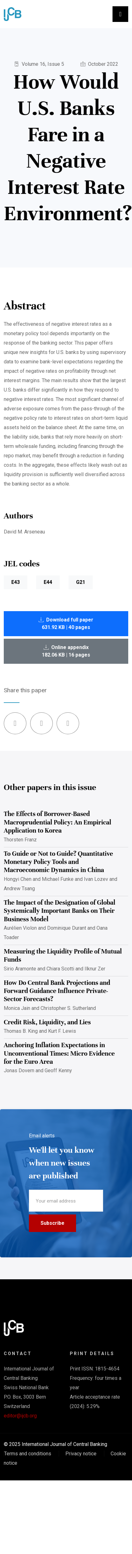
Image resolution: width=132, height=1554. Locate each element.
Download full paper (66, 623)
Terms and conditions (27, 1454)
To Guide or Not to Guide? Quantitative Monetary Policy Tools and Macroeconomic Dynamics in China (58, 862)
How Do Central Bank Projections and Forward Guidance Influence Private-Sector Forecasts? (57, 991)
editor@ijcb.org (20, 1416)
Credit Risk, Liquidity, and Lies (47, 1022)
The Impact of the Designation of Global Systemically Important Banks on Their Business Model (59, 911)
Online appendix (66, 651)
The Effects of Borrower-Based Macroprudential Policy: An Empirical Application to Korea (57, 822)
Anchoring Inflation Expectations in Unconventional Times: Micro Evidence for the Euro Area (59, 1053)
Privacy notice (80, 1454)
